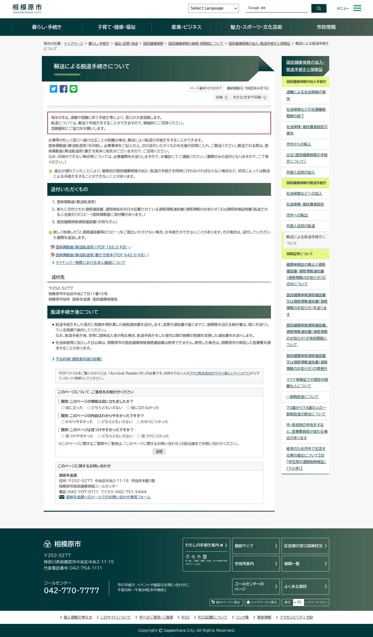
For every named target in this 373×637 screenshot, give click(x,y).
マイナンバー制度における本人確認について (91, 262)
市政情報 (326, 27)
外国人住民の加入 (300, 172)
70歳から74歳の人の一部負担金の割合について (306, 411)
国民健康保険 (153, 43)
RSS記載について (212, 617)
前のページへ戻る (228, 602)
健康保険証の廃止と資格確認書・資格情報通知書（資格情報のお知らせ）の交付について (306, 274)
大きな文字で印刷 (247, 97)
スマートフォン (317, 602)
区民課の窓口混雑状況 (303, 546)
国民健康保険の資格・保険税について (195, 43)
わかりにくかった (154, 422)
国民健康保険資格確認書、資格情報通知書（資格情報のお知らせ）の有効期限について (307, 335)
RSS (186, 617)
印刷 (219, 97)
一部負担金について (302, 397)
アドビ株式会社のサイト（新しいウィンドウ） (220, 373)
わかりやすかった (79, 422)
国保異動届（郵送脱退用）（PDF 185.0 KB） (93, 247)
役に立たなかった (145, 408)
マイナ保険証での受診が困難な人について (307, 383)
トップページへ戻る (264, 602)
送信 (159, 451)
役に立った (74, 408)
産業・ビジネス (186, 27)
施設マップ (244, 546)
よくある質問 (295, 586)
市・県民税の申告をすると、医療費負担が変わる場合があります (307, 431)
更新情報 (264, 617)
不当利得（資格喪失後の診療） (79, 359)
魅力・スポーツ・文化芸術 (256, 27)
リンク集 (242, 617)
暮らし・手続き (47, 27)
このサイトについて (115, 617)
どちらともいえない (107, 408)
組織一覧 (291, 564)
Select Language (207, 8)
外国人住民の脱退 (300, 226)
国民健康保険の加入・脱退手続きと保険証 (259, 43)
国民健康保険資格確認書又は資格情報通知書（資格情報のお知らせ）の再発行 (307, 362)
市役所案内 (244, 564)
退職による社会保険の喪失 (306, 95)
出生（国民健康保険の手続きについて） (307, 158)
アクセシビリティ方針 (296, 617)
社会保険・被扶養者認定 (305, 204)
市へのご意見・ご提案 (156, 617)
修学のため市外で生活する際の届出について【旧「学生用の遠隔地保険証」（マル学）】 (306, 458)
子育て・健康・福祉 (117, 27)
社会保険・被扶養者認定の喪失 (307, 130)
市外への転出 (297, 215)
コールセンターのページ (249, 586)
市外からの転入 (298, 144)
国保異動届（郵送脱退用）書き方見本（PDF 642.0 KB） (102, 255)
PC (299, 602)
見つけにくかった (155, 436)
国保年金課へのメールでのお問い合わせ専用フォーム (108, 497)
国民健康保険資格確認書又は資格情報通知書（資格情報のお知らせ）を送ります (307, 304)
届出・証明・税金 (126, 43)
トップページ (73, 43)
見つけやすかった (79, 436)
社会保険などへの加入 (304, 193)
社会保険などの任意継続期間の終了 (306, 113)
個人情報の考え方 (78, 617)
